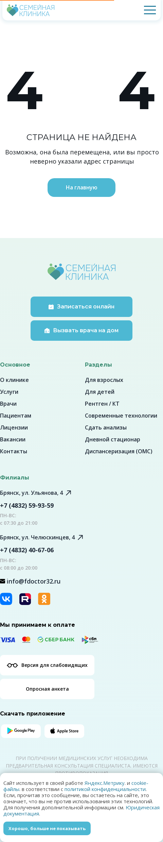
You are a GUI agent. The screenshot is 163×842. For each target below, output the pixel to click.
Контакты (13, 451)
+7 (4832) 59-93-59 (27, 505)
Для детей (99, 391)
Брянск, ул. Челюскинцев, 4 (37, 537)
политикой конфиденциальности (105, 789)
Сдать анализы (106, 427)
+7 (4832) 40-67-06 (27, 550)
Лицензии (14, 427)
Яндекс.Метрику (105, 782)
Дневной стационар (112, 439)
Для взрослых (104, 380)
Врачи (8, 403)
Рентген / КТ (102, 403)
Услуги (9, 391)
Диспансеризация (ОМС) (118, 451)
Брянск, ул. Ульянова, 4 (31, 492)
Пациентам (15, 415)
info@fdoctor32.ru (33, 581)
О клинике (14, 380)
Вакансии (12, 439)
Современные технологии (121, 415)
